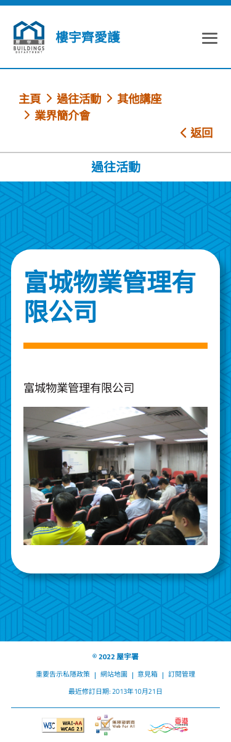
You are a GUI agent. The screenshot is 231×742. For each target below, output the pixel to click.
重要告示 (49, 674)
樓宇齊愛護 (87, 37)
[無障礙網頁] (115, 724)
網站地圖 (114, 674)
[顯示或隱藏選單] (209, 40)
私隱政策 (76, 674)
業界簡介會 (62, 115)
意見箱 (147, 674)
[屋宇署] (29, 37)
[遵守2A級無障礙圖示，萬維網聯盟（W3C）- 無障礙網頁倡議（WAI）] (63, 725)
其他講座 (139, 98)
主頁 (29, 98)
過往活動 (79, 98)
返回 (196, 132)
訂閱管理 (181, 674)
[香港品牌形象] (168, 725)
